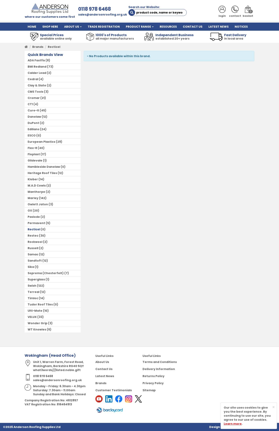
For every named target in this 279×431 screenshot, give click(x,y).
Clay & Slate (37, 85)
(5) (39, 223)
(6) (39, 329)
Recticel (34, 229)
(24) (37, 129)
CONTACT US (192, 27)
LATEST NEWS (218, 27)
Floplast (34, 154)
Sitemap (149, 390)
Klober (33, 179)
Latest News (104, 376)
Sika (31, 267)
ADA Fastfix (36, 60)
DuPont (33, 123)
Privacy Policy (153, 383)
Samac (33, 254)
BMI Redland (37, 67)
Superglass (36, 279)
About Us (102, 362)
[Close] (273, 407)
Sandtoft (35, 261)
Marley (33, 198)
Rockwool (35, 242)
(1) (37, 160)
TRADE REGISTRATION (104, 27)
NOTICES (241, 27)
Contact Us (103, 369)
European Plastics (41, 142)
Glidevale (35, 160)
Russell (33, 248)
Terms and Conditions (160, 362)
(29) (45, 142)
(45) (37, 110)
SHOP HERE (50, 27)
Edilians (33, 129)
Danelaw (34, 117)
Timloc (33, 298)
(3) (38, 92)
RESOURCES (168, 27)
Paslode (34, 217)
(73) (40, 67)
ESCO (32, 135)
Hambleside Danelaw (44, 167)
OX (30, 211)
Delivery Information (159, 369)
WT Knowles (37, 329)
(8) (39, 60)
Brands (37, 47)
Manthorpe (36, 192)
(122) (36, 286)
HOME (32, 27)
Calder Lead (37, 73)
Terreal (33, 292)
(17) (37, 154)
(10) (38, 311)
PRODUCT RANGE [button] (140, 27)
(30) (37, 236)
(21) (37, 98)
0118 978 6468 (94, 9)
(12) (37, 117)
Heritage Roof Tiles (42, 173)
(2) (39, 73)
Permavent (36, 223)
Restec (33, 236)
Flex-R (32, 148)
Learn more (233, 424)
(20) (33, 211)
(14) (36, 179)
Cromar (34, 98)
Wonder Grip (37, 323)
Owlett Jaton (38, 204)
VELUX (32, 317)
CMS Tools (35, 92)
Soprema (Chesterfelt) (46, 273)
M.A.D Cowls (37, 186)
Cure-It (33, 110)
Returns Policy (153, 376)
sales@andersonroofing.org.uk (102, 15)
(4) (36, 79)
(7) (48, 273)
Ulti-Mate (35, 311)
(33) (36, 317)
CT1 (30, 104)
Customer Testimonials (113, 390)
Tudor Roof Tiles (40, 304)
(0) (34, 135)
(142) (37, 198)
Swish (32, 286)
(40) (36, 148)
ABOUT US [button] (73, 27)
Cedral (33, 79)
